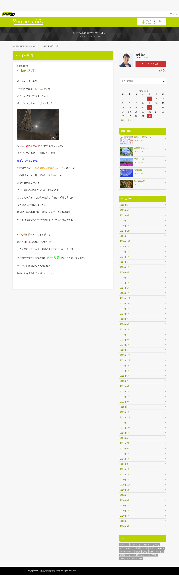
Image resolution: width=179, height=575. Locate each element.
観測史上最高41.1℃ (142, 139)
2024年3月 (124, 277)
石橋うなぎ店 (125, 558)
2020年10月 (125, 490)
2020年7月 (124, 505)
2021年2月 (124, 469)
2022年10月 (125, 365)
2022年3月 (124, 402)
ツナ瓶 (151, 552)
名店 (151, 548)
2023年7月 (124, 319)
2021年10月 (125, 427)
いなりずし (155, 545)
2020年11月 (125, 485)
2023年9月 (124, 308)
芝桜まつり (142, 161)
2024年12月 (125, 231)
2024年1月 (124, 288)
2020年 (45, 46)
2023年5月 (124, 329)
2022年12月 (125, 355)
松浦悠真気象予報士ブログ (89, 32)
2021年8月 (124, 438)
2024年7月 (124, 257)
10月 (51, 46)
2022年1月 (124, 412)
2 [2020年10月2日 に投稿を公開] (149, 98)
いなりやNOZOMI (127, 548)
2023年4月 (124, 334)
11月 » (128, 120)
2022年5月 (124, 391)
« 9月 (121, 120)
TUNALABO (159, 548)
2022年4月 (124, 396)
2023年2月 (124, 345)
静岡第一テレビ (126, 555)
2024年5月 (124, 267)
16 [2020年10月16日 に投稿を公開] (150, 107)
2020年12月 (125, 479)
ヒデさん (159, 552)
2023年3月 (124, 339)
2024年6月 (124, 262)
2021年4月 (124, 459)
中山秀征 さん (136, 545)
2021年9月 (124, 433)
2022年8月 (124, 376)
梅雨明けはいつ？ (142, 150)
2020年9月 (124, 495)
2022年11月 (125, 360)
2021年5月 (124, 453)
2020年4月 (124, 521)
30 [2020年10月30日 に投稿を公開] (150, 116)
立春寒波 (142, 172)
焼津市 (146, 545)
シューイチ (124, 545)
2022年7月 (124, 381)
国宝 (140, 558)
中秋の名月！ (27, 71)
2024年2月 (124, 282)
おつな (144, 552)
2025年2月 (124, 220)
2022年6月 (124, 386)
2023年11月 (125, 298)
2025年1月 (124, 225)
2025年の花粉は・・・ (142, 183)
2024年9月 (124, 246)
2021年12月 (125, 417)
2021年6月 (124, 448)
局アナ (134, 558)
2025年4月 (124, 215)
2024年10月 (125, 241)
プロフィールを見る (151, 63)
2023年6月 (124, 324)
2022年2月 (124, 407)
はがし (145, 548)
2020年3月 (124, 526)
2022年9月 (124, 370)
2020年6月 (124, 510)
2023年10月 (125, 303)
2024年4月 (124, 272)
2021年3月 (124, 464)
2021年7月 (124, 443)
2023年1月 (124, 350)
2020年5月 (124, 516)
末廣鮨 (138, 548)
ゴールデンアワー (127, 552)
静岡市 (138, 552)
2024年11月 (125, 236)
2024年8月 (124, 251)
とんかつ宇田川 (151, 555)
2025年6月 (124, 210)
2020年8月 (124, 500)
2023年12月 (125, 293)
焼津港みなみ (139, 555)
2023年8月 (124, 314)
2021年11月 (125, 422)
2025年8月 (124, 205)
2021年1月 (124, 474)
